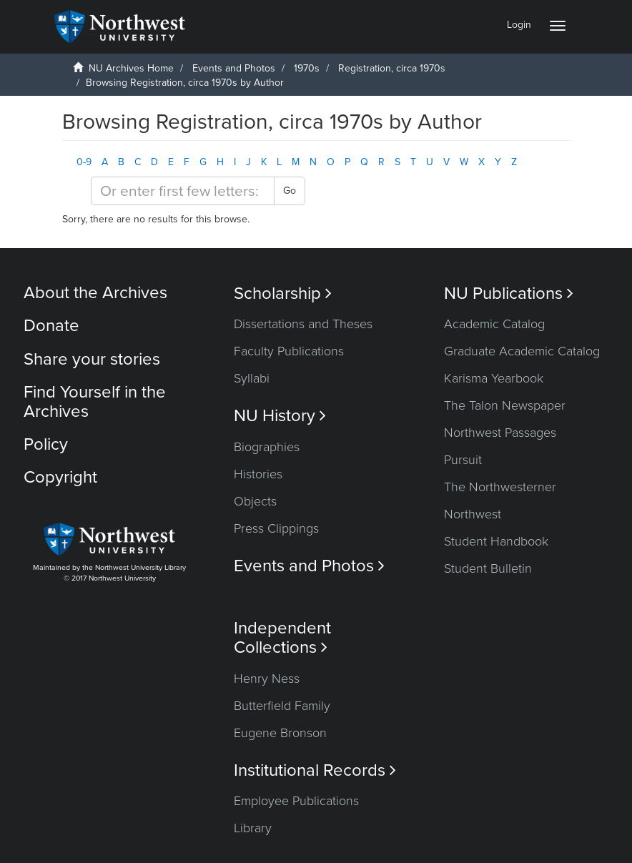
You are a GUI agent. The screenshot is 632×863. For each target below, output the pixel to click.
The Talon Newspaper (505, 405)
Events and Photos (233, 68)
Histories (258, 474)
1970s (307, 68)
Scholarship (283, 293)
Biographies (267, 447)
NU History (280, 415)
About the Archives (95, 292)
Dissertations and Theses (303, 324)
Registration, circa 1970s (391, 68)
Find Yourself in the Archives (95, 401)
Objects (255, 501)
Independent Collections (282, 638)
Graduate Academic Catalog (522, 351)
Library (253, 828)
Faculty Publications (289, 351)
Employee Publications (296, 801)
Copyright (60, 477)
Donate (51, 325)
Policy (46, 444)
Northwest (472, 514)
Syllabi (252, 378)
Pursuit (463, 460)
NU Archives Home (131, 68)
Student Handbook (496, 541)
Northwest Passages (500, 432)
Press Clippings (276, 528)
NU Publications (508, 293)
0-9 (84, 162)
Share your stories (92, 359)
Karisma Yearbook (493, 378)
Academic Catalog (494, 324)
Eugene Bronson (280, 733)
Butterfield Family (282, 706)
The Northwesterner (500, 487)
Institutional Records (315, 770)
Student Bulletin (488, 568)
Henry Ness (267, 678)
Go (289, 190)
